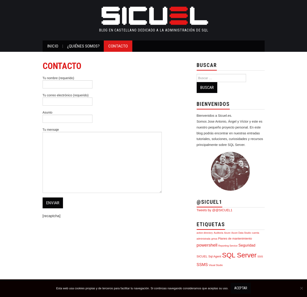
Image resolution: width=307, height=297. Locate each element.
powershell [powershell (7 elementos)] (207, 245)
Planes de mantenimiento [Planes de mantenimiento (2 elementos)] (235, 238)
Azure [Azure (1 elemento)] (227, 232)
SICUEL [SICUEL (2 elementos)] (202, 256)
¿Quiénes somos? (83, 46)
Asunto (67, 116)
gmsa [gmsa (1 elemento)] (214, 238)
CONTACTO (118, 46)
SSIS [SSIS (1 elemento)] (260, 256)
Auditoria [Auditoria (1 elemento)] (218, 232)
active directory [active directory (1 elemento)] (205, 232)
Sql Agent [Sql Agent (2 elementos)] (214, 256)
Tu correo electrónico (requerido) (67, 98)
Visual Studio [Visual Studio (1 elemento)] (216, 265)
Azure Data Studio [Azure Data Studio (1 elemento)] (241, 232)
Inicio (52, 46)
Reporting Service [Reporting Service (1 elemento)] (228, 245)
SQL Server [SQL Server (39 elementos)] (239, 255)
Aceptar (240, 288)
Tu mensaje (102, 146)
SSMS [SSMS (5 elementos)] (202, 264)
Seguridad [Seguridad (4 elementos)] (246, 245)
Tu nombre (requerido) (67, 81)
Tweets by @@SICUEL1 (214, 210)
